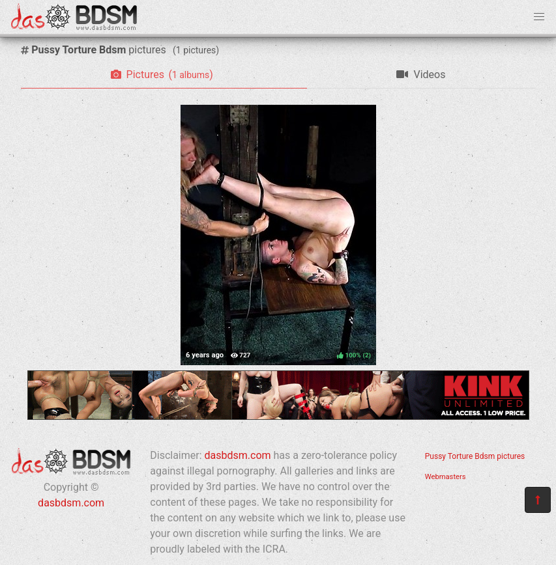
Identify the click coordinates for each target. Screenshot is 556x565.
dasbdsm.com (71, 503)
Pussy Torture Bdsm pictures (475, 456)
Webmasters (445, 477)
